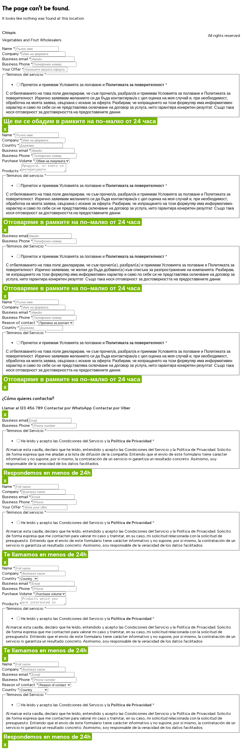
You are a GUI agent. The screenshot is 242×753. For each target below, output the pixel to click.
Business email (16, 59)
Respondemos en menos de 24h (47, 474)
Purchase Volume (18, 160)
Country (10, 145)
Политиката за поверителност (135, 84)
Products (11, 172)
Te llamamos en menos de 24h (45, 555)
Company (12, 53)
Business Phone (17, 64)
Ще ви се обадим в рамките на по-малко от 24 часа (79, 121)
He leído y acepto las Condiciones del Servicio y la (87, 442)
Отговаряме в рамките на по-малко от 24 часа (71, 223)
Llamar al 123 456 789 (23, 409)
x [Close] (5, 128)
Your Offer (13, 69)
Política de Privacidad (131, 442)
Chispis (9, 32)
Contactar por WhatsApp (68, 409)
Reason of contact (20, 324)
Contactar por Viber (111, 409)
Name (8, 48)
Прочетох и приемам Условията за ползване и (94, 84)
